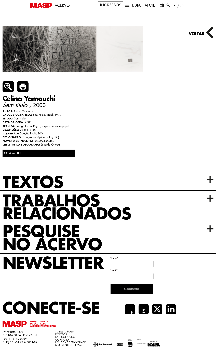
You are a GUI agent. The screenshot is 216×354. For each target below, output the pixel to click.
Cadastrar (131, 289)
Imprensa (61, 334)
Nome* (114, 258)
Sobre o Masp (64, 331)
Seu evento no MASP (69, 345)
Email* (113, 270)
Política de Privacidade (70, 342)
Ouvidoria (62, 340)
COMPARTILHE (12, 153)
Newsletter (53, 264)
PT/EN (179, 6)
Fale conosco (65, 337)
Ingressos (110, 5)
